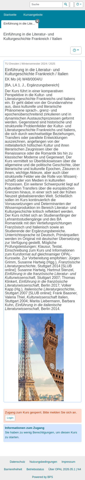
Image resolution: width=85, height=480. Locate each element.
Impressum (68, 461)
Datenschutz (17, 461)
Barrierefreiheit (13, 469)
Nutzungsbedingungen (43, 461)
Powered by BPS (42, 477)
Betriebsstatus (35, 469)
